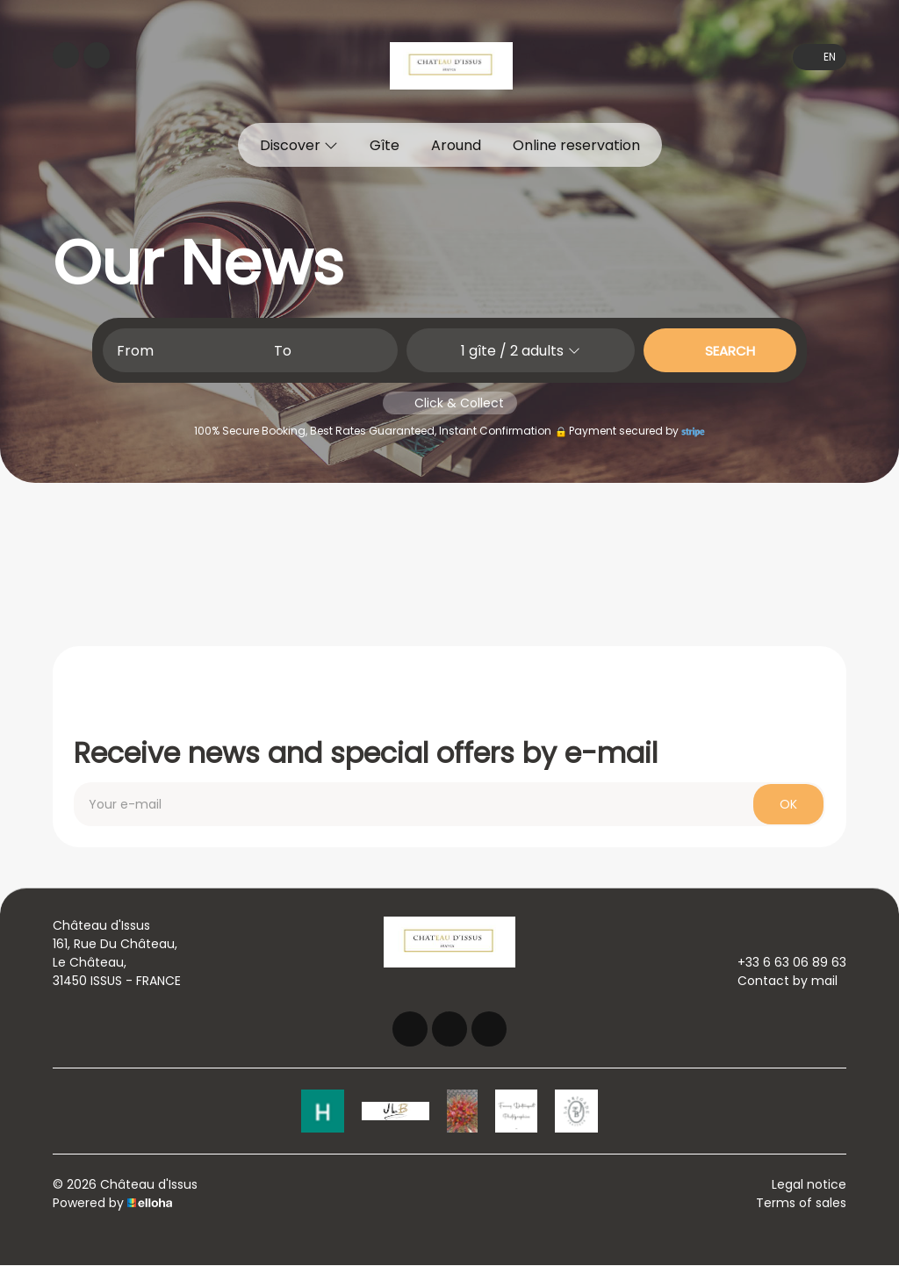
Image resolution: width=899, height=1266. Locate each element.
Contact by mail (777, 980)
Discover (299, 145)
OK (788, 804)
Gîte (384, 145)
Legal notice (809, 1185)
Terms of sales (801, 1203)
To (282, 351)
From (135, 351)
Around (456, 145)
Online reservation (576, 145)
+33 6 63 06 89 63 (781, 962)
